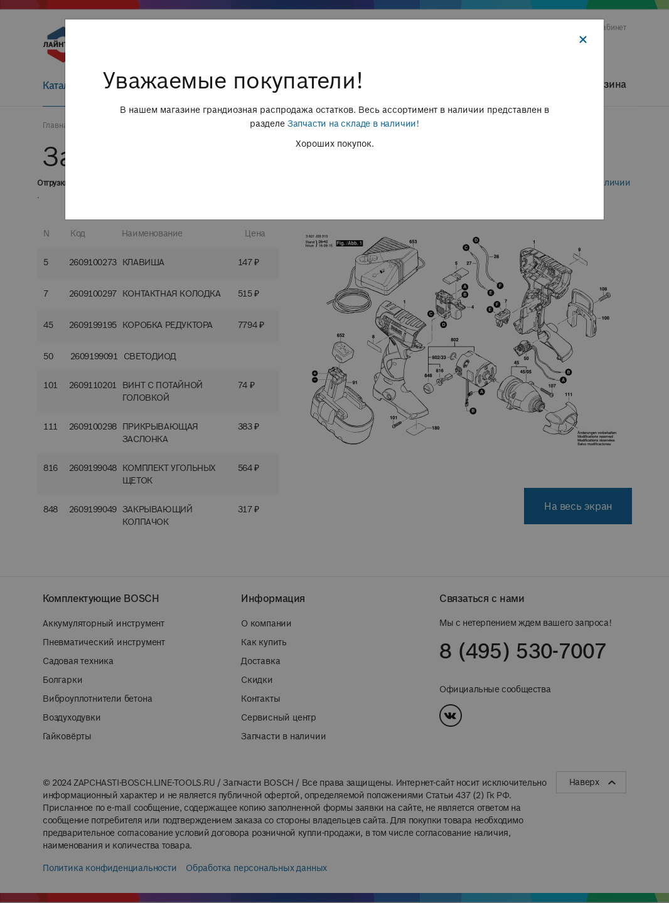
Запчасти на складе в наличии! (353, 123)
